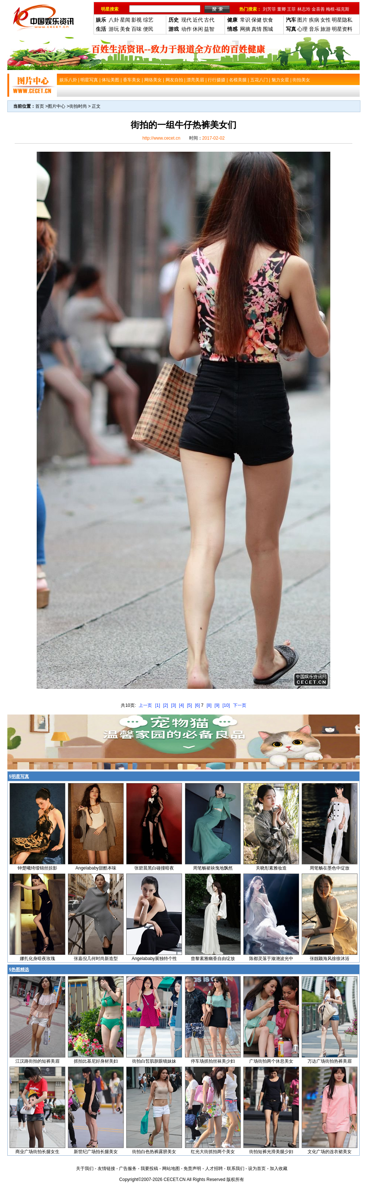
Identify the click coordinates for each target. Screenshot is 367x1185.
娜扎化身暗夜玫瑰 (37, 958)
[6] (197, 705)
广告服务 (128, 1168)
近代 (198, 20)
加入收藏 (278, 1168)
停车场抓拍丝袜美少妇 (213, 1061)
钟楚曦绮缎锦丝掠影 (37, 868)
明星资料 (342, 29)
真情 (256, 29)
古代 (209, 20)
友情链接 (106, 1168)
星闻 (125, 20)
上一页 (145, 705)
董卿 (281, 9)
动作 (186, 29)
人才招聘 (214, 1168)
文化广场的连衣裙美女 (330, 1151)
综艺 (148, 20)
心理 (302, 29)
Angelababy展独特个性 (154, 958)
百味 (136, 29)
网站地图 (171, 1168)
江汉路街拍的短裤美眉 (37, 1061)
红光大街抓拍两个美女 (213, 1151)
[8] (209, 705)
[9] (217, 705)
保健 (256, 20)
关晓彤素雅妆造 (271, 868)
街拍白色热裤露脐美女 (154, 1151)
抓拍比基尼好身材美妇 (96, 1061)
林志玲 (303, 9)
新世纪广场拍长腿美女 (96, 1151)
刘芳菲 (269, 9)
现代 (186, 20)
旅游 (325, 29)
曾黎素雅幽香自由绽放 (213, 958)
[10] (226, 705)
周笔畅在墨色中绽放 (329, 868)
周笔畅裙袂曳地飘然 (213, 868)
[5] (189, 705)
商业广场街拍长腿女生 (37, 1151)
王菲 (291, 9)
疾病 (314, 20)
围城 (268, 29)
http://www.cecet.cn (161, 138)
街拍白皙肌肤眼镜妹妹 (154, 1061)
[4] (181, 705)
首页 (39, 106)
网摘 (245, 29)
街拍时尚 (78, 106)
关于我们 (85, 1168)
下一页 (239, 705)
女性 (325, 20)
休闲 (198, 29)
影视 (136, 20)
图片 (302, 20)
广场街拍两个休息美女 (271, 1061)
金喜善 (318, 9)
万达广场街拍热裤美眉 (330, 1061)
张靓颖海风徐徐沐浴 (329, 958)
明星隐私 (342, 20)
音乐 (314, 29)
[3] (173, 705)
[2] (165, 705)
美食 (125, 29)
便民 (148, 29)
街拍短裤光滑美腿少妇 (271, 1151)
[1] (157, 705)
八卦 (114, 20)
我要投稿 (149, 1168)
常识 (245, 20)
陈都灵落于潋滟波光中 (271, 958)
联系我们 (235, 1168)
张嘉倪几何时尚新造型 (96, 958)
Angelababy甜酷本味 (95, 868)
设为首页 (257, 1168)
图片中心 (56, 106)
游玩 (114, 29)
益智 (209, 29)
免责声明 (192, 1168)
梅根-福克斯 (337, 9)
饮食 (268, 20)
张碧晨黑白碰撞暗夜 (154, 868)
